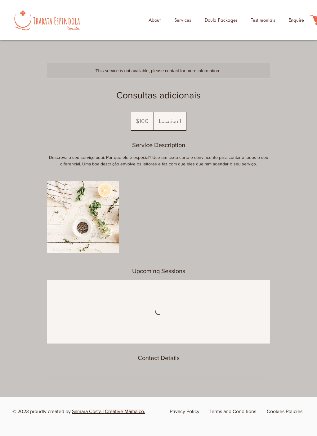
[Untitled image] (83, 217)
